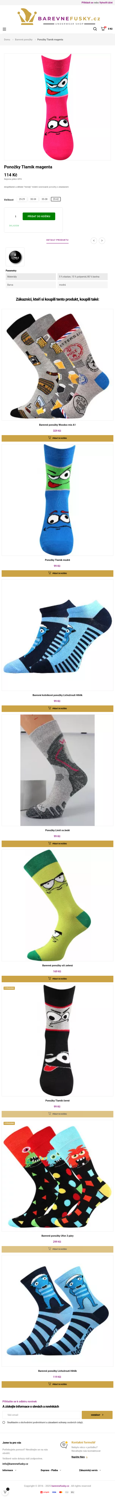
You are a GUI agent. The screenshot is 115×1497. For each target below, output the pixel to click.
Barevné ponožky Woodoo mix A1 (57, 424)
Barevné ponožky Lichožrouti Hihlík (57, 1370)
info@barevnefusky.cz (15, 1463)
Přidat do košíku (39, 216)
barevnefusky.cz (60, 1485)
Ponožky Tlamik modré (57, 560)
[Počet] (15, 217)
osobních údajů (75, 1422)
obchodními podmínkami (33, 1422)
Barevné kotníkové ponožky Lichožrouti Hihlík (57, 695)
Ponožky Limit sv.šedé (57, 830)
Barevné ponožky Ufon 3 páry (57, 1235)
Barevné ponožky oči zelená (57, 965)
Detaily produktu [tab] (57, 240)
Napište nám (78, 1457)
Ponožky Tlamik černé (57, 1100)
